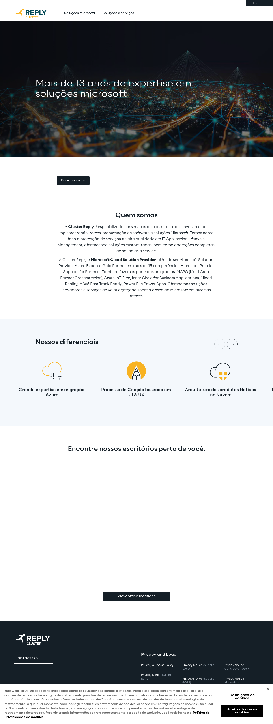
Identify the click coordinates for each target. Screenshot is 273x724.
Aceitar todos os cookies (242, 711)
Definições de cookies (242, 697)
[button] (73, 180)
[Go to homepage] (35, 13)
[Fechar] (268, 689)
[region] (136, 704)
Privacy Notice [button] (157, 677)
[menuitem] (79, 13)
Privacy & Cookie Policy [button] (157, 665)
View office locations (137, 596)
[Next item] (232, 344)
